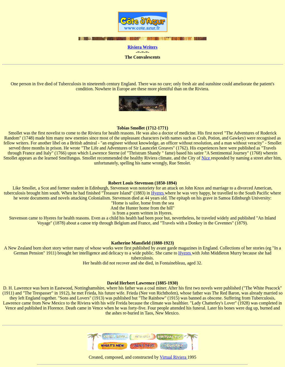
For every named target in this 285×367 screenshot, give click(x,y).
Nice (206, 158)
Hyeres (158, 193)
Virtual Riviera (173, 357)
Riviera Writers (142, 47)
